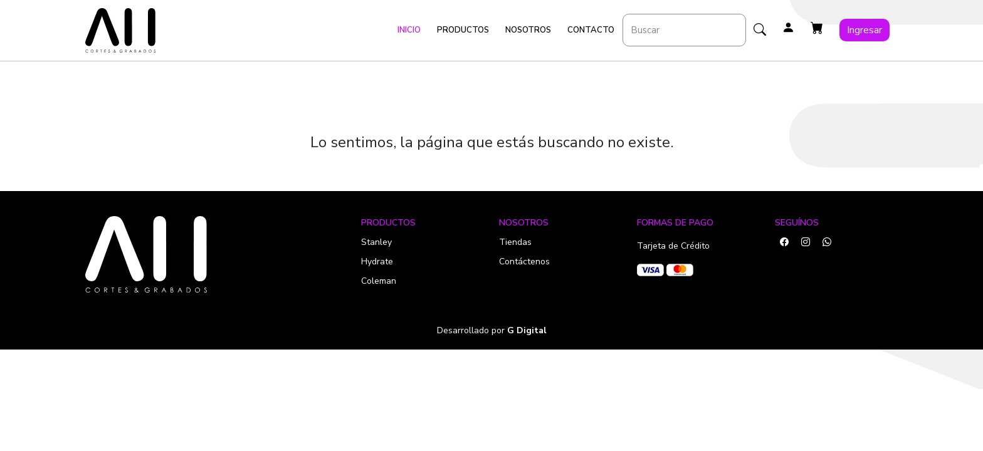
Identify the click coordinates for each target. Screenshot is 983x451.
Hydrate (377, 261)
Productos (463, 30)
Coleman (378, 281)
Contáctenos (524, 261)
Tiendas (515, 242)
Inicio (409, 30)
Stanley (376, 242)
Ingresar (864, 30)
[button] (817, 28)
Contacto (590, 30)
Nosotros (528, 30)
